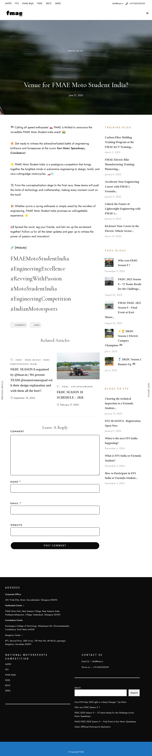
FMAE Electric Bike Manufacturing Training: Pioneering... (120, 164)
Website (16, 525)
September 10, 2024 (22, 398)
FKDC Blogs (33, 360)
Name (14, 481)
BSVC (49, 3)
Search (78, 687)
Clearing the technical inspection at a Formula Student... (119, 403)
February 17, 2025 (68, 404)
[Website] (20, 248)
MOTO (8, 3)
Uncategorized (82, 387)
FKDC (40, 3)
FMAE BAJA (28, 3)
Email (14, 503)
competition (20, 325)
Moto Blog (76, 51)
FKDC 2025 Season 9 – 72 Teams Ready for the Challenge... (129, 284)
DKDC (58, 3)
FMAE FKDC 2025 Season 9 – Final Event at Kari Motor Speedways (105, 721)
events (36, 325)
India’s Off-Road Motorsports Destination (93, 726)
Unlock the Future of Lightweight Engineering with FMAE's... (122, 209)
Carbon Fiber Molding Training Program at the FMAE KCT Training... (119, 142)
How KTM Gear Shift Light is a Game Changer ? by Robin (100, 702)
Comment (17, 431)
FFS (17, 3)
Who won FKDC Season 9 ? (87, 707)
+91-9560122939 (135, 3)
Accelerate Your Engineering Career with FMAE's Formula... (122, 186)
